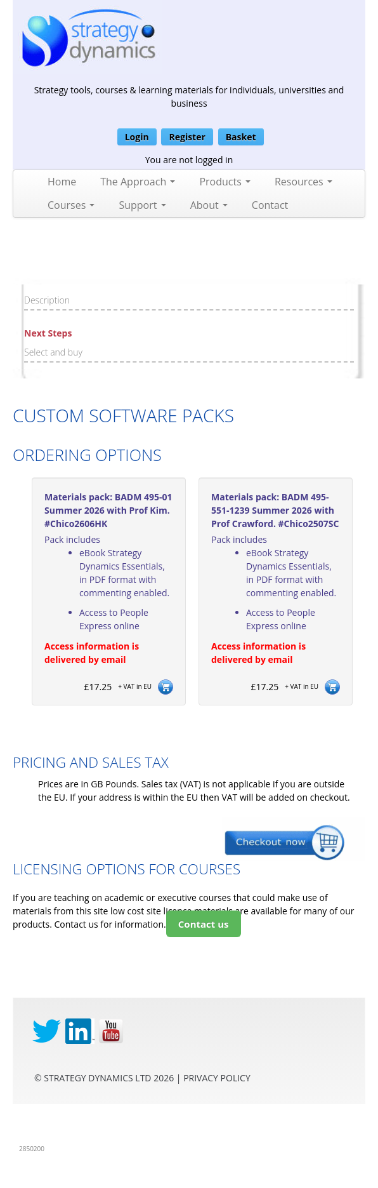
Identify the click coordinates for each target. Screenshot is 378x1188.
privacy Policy (217, 1078)
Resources (303, 182)
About (209, 205)
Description (47, 300)
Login (137, 137)
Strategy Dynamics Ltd (97, 1078)
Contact (270, 205)
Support (142, 205)
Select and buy (53, 352)
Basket (241, 137)
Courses (71, 205)
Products (225, 182)
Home (62, 182)
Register (187, 137)
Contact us (203, 924)
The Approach (137, 182)
